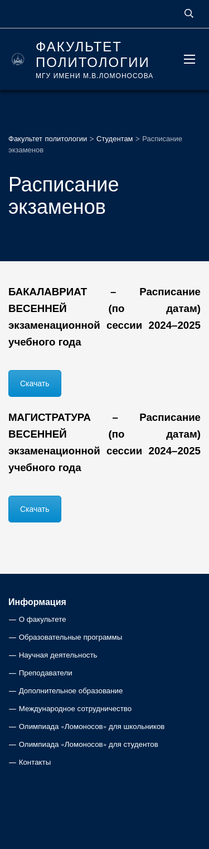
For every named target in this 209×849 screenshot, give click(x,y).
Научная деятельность (58, 655)
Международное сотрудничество (75, 708)
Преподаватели (45, 673)
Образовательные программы (71, 637)
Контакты (35, 762)
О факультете (42, 619)
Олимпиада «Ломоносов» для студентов (88, 744)
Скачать (35, 383)
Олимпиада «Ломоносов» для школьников (92, 726)
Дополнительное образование (71, 690)
